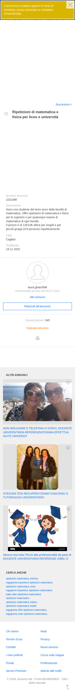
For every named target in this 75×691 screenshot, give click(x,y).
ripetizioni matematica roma (20, 586)
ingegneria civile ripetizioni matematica (26, 614)
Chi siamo (12, 631)
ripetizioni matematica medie (21, 606)
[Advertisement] (37, 59)
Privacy (45, 639)
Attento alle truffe (51, 670)
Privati (10, 663)
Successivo (63, 104)
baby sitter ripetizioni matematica (23, 594)
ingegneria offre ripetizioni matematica (26, 610)
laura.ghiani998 (37, 287)
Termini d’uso (14, 639)
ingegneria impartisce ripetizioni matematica (29, 582)
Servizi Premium (16, 670)
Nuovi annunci (49, 647)
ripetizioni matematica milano (21, 602)
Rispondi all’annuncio (37, 306)
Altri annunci (37, 297)
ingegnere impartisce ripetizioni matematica (29, 590)
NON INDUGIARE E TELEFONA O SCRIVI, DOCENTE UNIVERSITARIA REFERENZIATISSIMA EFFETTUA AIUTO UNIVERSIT (37, 432)
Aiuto (44, 631)
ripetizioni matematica (17, 598)
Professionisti (49, 663)
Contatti (11, 647)
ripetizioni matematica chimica (22, 578)
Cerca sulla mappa (52, 655)
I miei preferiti (14, 655)
